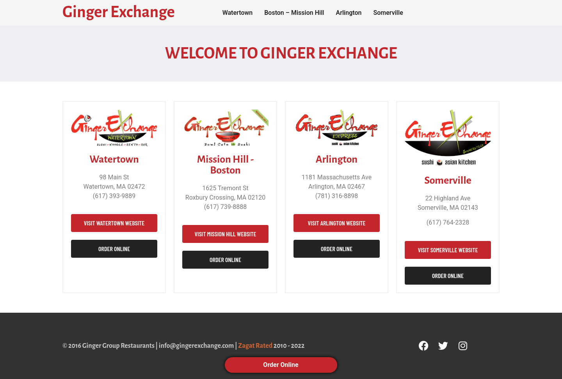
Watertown (237, 12)
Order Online (281, 364)
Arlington (348, 12)
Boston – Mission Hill (294, 12)
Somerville (388, 12)
